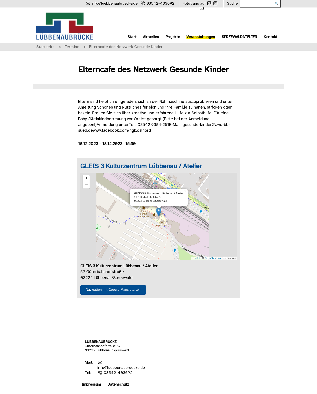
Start (131, 37)
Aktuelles (151, 37)
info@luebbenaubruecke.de (121, 368)
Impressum (91, 385)
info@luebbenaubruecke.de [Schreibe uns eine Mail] (114, 4)
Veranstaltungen (200, 37)
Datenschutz (118, 385)
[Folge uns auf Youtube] (201, 8)
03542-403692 (118, 373)
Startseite (45, 47)
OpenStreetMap (213, 258)
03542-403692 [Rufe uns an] (160, 4)
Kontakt (270, 37)
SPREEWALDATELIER (239, 37)
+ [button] (86, 178)
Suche (232, 4)
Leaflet (196, 258)
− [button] (86, 185)
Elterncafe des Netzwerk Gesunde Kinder (126, 47)
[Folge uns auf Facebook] (209, 3)
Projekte (173, 37)
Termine (72, 47)
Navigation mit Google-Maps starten (113, 290)
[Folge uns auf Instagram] (215, 3)
